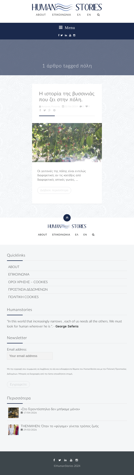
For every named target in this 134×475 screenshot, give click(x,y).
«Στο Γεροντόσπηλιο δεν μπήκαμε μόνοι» (50, 409)
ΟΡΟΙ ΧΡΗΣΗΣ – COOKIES (28, 282)
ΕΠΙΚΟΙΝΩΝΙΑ (61, 15)
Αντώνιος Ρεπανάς (49, 106)
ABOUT (41, 15)
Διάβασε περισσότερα (54, 190)
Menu (67, 27)
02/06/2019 (70, 106)
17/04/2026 (30, 413)
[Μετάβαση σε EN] (89, 15)
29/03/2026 (30, 430)
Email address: (30, 354)
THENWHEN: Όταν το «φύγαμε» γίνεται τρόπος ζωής (60, 426)
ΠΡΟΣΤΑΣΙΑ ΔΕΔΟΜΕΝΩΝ (28, 289)
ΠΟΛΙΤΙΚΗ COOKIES (23, 297)
